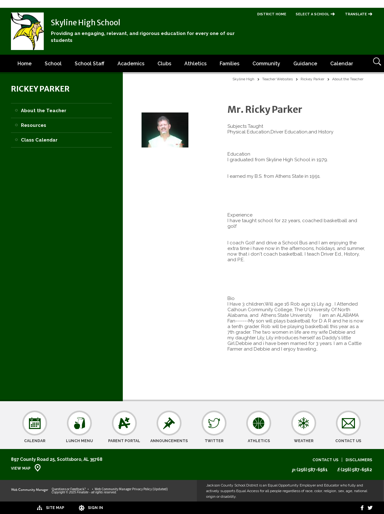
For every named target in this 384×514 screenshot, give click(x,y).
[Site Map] (29, 507)
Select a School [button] (312, 14)
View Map (21, 468)
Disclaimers (359, 460)
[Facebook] (358, 508)
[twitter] (369, 508)
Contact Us (325, 460)
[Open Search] (375, 63)
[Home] (24, 63)
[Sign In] (72, 508)
